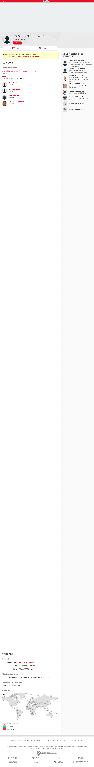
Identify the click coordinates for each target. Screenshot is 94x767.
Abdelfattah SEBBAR (16, 102)
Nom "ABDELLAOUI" (76, 104)
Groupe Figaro (44, 748)
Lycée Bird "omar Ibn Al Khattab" (15, 71)
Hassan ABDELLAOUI (76, 75)
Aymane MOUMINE (15, 89)
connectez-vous (9, 56)
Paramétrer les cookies (81, 746)
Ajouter (18, 43)
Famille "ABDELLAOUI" (77, 109)
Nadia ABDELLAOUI (76, 97)
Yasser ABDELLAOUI (76, 60)
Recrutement (58, 746)
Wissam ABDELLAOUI (76, 91)
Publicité (29, 746)
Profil (17, 48)
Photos (44, 48)
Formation (35, 746)
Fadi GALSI (13, 83)
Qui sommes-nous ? (12, 746)
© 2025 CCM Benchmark (56, 748)
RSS (25, 746)
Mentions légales (35, 748)
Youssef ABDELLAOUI (77, 69)
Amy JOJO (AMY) (15, 95)
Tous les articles (49, 746)
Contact (20, 746)
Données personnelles (68, 746)
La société (42, 746)
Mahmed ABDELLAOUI (77, 84)
